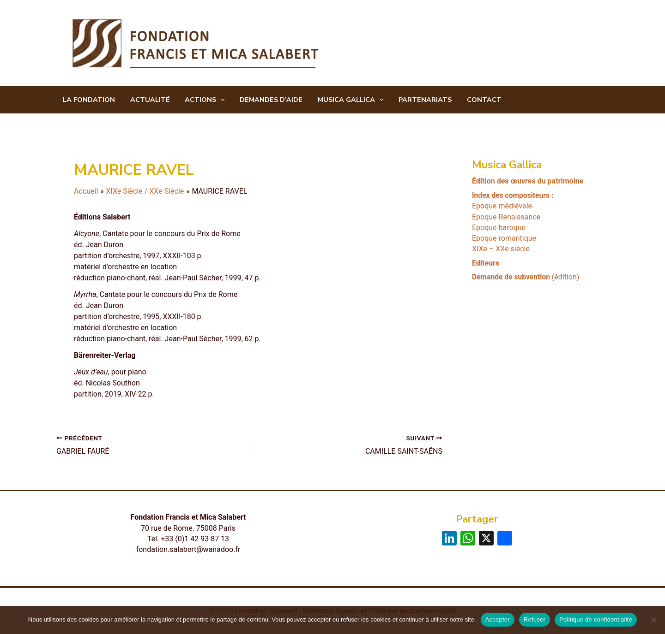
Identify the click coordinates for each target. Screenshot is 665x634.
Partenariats (415, 99)
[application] (216, 99)
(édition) (526, 276)
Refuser (534, 619)
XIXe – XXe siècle (501, 248)
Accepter (497, 619)
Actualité (147, 99)
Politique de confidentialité (595, 619)
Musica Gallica (343, 99)
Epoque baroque (499, 227)
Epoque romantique (504, 238)
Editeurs (485, 262)
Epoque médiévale (502, 205)
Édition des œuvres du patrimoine (527, 181)
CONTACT (472, 99)
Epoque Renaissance (506, 216)
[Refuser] (653, 619)
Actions (201, 99)
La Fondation (88, 99)
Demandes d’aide (265, 99)
